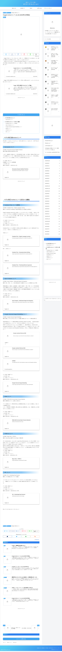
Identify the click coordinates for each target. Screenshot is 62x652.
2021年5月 (52, 234)
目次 (20, 114)
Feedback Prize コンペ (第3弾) (12, 123)
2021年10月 (52, 221)
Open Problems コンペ (10, 125)
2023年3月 (52, 178)
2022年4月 (52, 206)
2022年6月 (52, 201)
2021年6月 (52, 231)
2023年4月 (52, 176)
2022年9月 (52, 193)
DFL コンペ (8, 132)
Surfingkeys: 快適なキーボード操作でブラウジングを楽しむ (52, 149)
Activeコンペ (17, 12)
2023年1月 (52, 183)
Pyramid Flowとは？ (49, 140)
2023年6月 (52, 171)
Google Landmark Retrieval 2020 (20, 334)
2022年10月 (52, 191)
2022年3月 (52, 209)
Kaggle (4, 12)
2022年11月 (52, 188)
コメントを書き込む (21, 639)
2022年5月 (52, 203)
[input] (52, 39)
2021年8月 (52, 226)
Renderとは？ (48, 143)
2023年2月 (52, 181)
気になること (9, 12)
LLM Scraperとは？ (49, 145)
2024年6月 (52, 163)
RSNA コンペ (8, 128)
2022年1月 (52, 214)
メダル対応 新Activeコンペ (10, 117)
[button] (60, 39)
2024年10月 (52, 161)
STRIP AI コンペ (9, 130)
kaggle (13, 12)
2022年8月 (52, 196)
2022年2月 (52, 211)
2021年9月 (52, 224)
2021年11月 (52, 219)
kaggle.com (6, 344)
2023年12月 (52, 168)
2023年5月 (52, 173)
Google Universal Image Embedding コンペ (14, 127)
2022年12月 (52, 186)
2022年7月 (52, 198)
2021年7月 (52, 229)
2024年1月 (52, 166)
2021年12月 (52, 216)
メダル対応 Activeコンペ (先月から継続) (13, 121)
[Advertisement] (21, 105)
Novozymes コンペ (9, 119)
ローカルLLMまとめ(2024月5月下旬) (52, 152)
